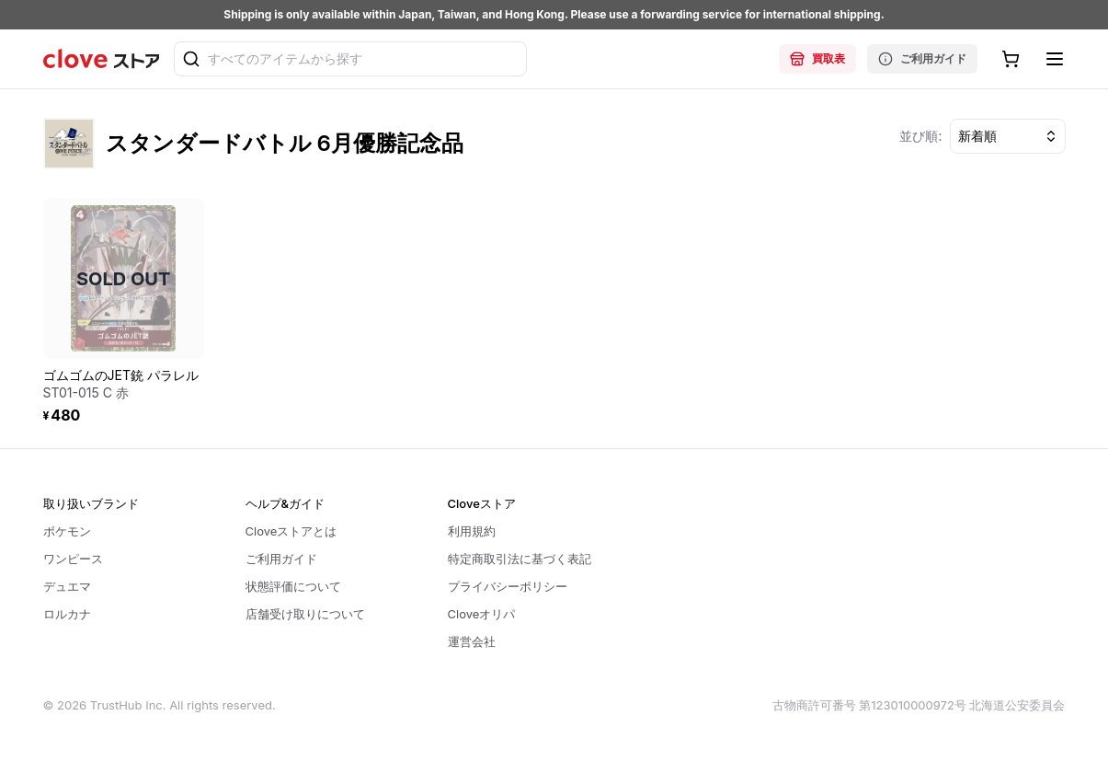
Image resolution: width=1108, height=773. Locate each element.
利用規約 (472, 531)
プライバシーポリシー (507, 586)
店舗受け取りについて (305, 613)
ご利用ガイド (922, 59)
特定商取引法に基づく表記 (519, 558)
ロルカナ (67, 613)
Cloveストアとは (291, 531)
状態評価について (293, 586)
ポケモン (67, 531)
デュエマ (67, 586)
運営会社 (472, 641)
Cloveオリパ (482, 613)
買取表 (817, 59)
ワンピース (73, 558)
